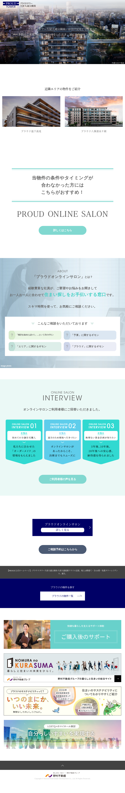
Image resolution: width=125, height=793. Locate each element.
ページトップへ (62, 765)
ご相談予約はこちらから (62, 549)
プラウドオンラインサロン (62, 527)
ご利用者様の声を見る (62, 479)
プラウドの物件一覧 (67, 596)
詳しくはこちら (62, 230)
